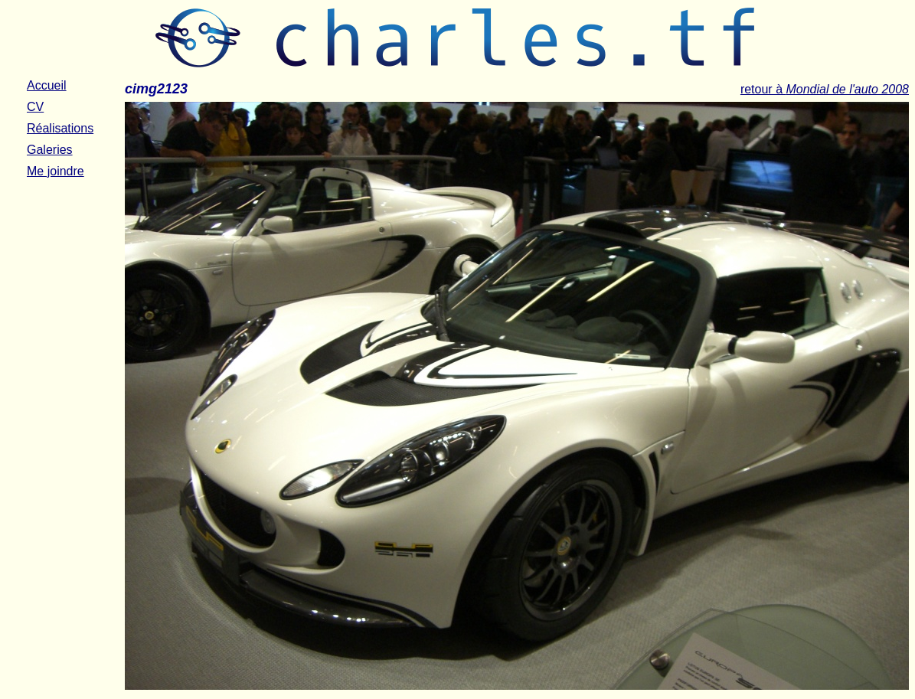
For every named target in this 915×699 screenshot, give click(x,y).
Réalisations (60, 128)
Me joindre (55, 171)
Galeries (50, 149)
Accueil (47, 85)
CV (35, 106)
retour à (824, 89)
